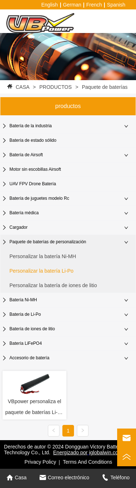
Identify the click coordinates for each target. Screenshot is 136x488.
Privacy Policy (40, 462)
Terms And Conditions (87, 462)
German (72, 5)
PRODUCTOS (55, 87)
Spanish (116, 5)
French (94, 5)
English (49, 5)
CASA (22, 87)
